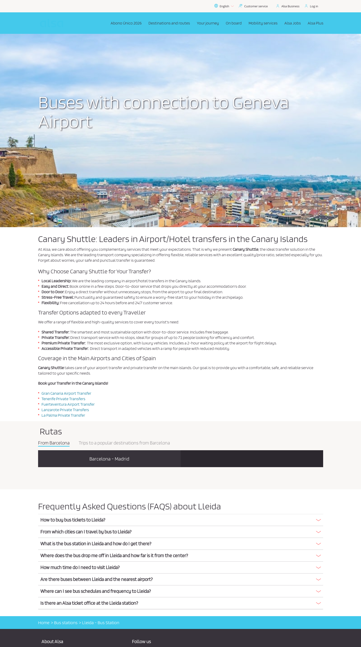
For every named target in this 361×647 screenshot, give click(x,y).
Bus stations (66, 622)
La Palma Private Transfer (63, 415)
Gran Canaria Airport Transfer (66, 393)
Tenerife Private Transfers (63, 398)
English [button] (224, 6)
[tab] (180, 520)
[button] (180, 520)
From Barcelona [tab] (54, 443)
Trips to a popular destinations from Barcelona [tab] (124, 443)
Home (43, 622)
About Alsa (52, 641)
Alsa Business (290, 6)
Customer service (256, 6)
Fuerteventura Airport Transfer (68, 404)
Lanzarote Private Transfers (65, 409)
